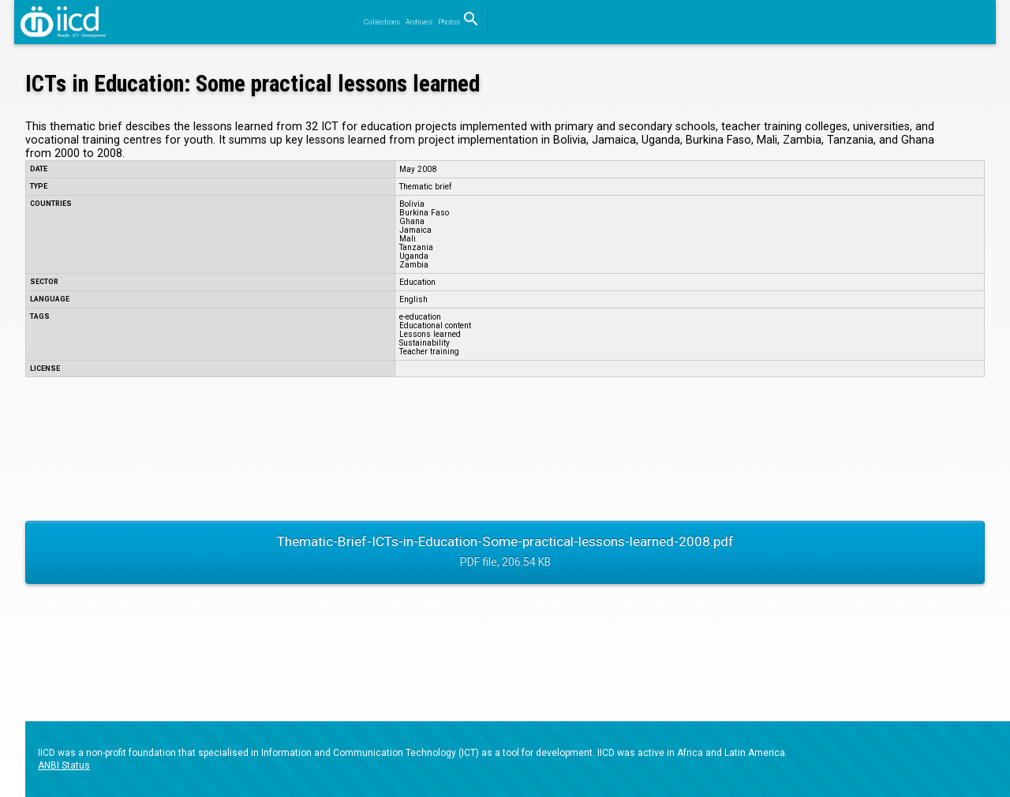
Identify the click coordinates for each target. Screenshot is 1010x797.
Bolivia (412, 204)
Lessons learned (430, 334)
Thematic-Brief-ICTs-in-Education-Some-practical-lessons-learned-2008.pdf (504, 553)
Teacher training (429, 351)
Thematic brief (425, 186)
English (413, 299)
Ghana (412, 221)
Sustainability (424, 343)
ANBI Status (64, 765)
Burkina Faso (424, 212)
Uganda (413, 256)
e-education (420, 316)
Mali (407, 238)
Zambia (413, 264)
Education (417, 282)
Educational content (435, 325)
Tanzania (416, 247)
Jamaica (415, 230)
